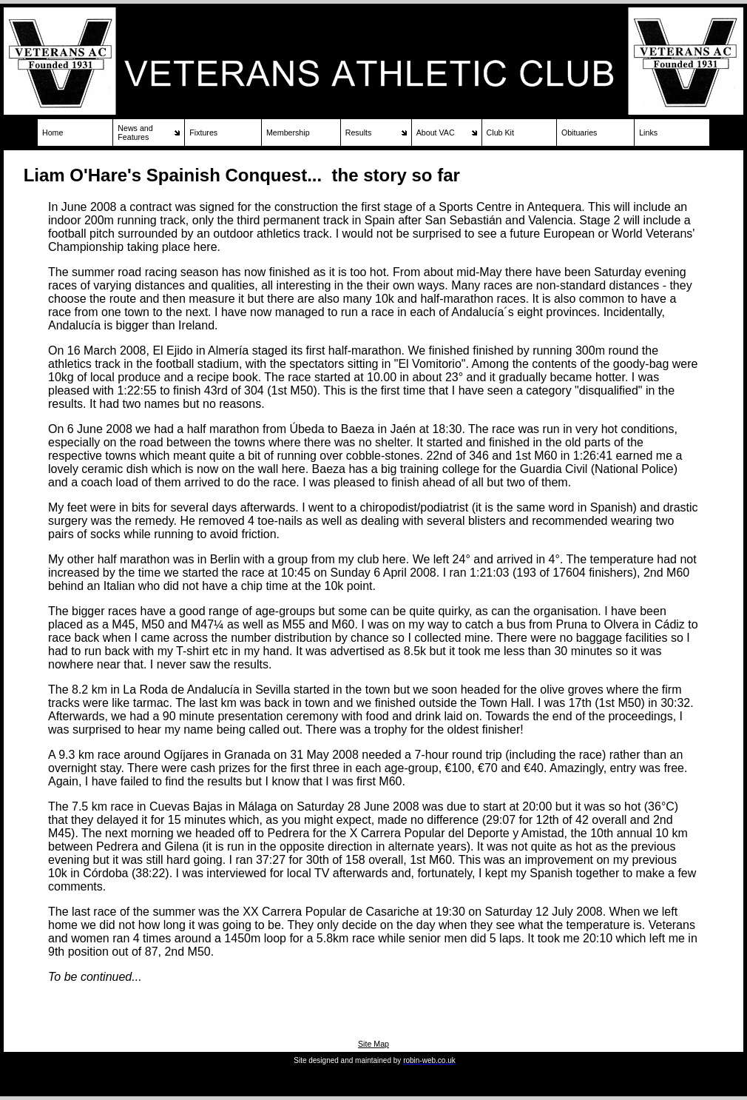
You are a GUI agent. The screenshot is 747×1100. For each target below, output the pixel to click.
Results (358, 132)
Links (648, 132)
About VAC (435, 132)
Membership (288, 132)
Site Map (373, 1043)
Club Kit (500, 132)
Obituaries (579, 132)
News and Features (135, 132)
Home (52, 132)
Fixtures (203, 132)
